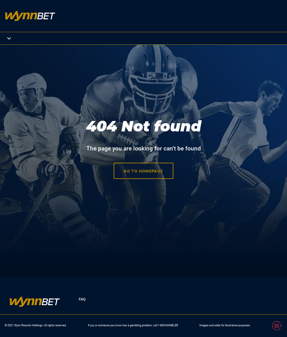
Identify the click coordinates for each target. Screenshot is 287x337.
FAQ (82, 298)
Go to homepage (143, 170)
